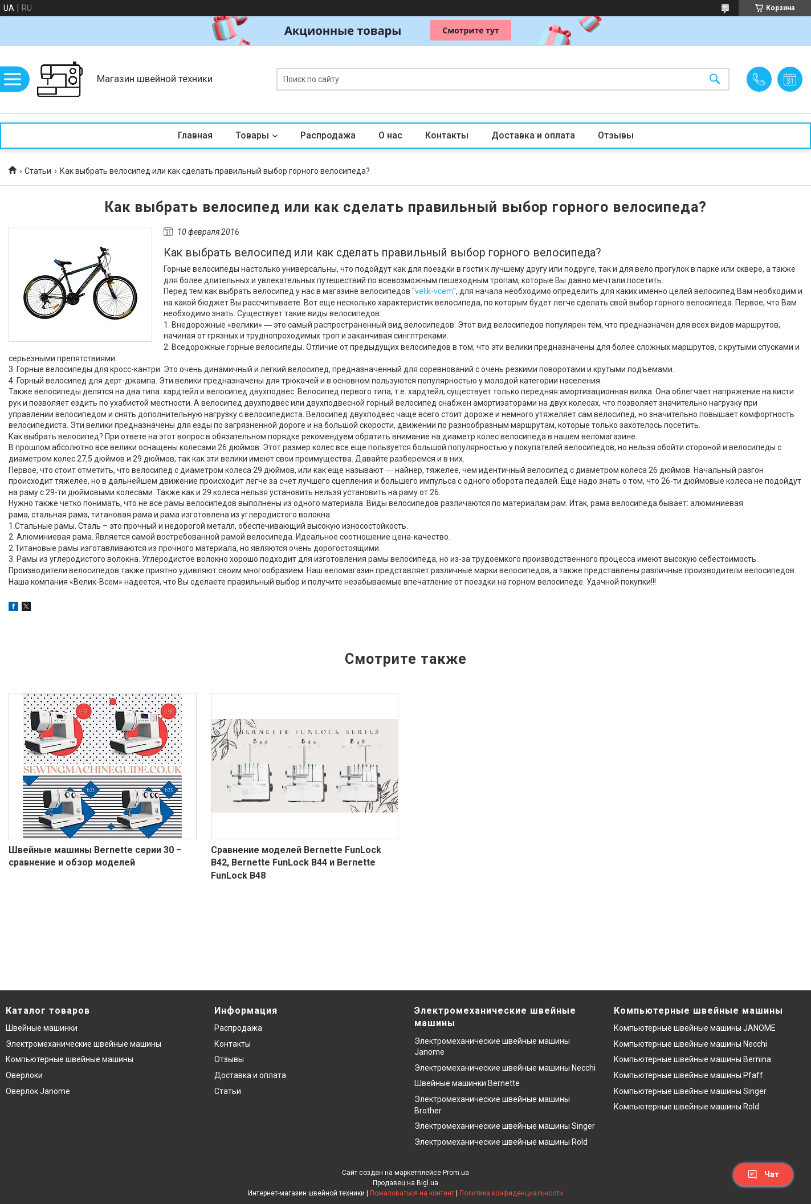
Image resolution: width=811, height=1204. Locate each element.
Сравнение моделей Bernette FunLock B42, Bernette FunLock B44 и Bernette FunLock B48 (296, 862)
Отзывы (616, 135)
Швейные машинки (42, 1027)
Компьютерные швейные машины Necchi (690, 1043)
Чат (763, 1174)
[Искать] (714, 79)
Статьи (38, 171)
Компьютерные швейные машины (69, 1059)
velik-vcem (434, 291)
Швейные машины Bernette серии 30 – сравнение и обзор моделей (95, 856)
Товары (252, 135)
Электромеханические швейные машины (83, 1043)
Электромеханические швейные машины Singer (504, 1125)
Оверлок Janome (38, 1091)
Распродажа (328, 135)
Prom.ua (456, 1173)
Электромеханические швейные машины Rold (501, 1141)
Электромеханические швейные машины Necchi (505, 1067)
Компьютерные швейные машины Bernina (692, 1059)
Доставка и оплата (533, 135)
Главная (195, 135)
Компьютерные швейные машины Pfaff (688, 1075)
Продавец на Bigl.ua (405, 1183)
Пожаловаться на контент (412, 1193)
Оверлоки (24, 1075)
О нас (390, 135)
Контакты (446, 135)
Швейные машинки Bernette (467, 1083)
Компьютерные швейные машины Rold (686, 1106)
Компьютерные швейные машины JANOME (695, 1027)
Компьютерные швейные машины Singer (690, 1091)
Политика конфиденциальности (511, 1193)
